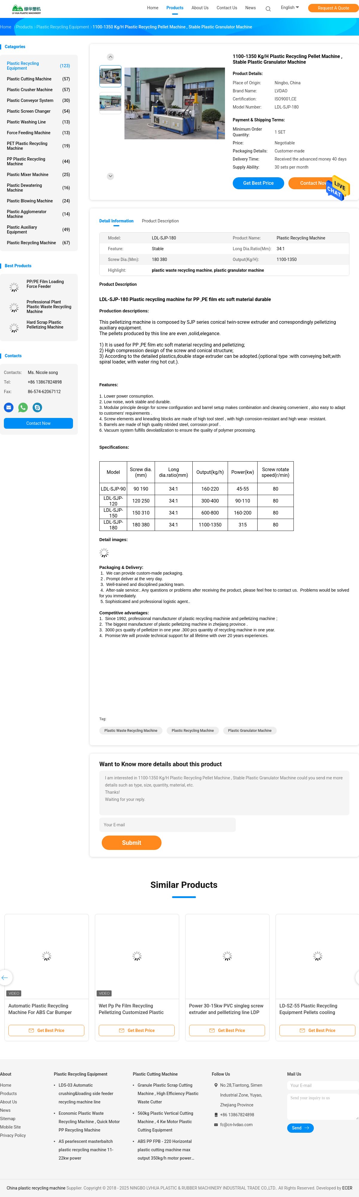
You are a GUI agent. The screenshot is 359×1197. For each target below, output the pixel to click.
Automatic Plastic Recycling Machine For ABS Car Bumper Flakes (40, 1012)
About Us (8, 1102)
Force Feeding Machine (38, 133)
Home (5, 1085)
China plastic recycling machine (36, 1188)
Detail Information (116, 221)
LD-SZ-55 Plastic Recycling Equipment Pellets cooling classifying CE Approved (308, 1012)
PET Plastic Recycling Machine (38, 146)
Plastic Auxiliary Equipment (38, 229)
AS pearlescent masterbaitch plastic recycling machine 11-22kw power (86, 1150)
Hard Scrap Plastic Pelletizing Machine (45, 324)
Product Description (160, 221)
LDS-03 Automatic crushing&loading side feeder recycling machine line (86, 1093)
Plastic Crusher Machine (38, 90)
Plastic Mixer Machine (38, 175)
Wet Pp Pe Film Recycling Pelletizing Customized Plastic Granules (131, 1012)
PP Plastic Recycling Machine (38, 161)
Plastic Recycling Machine (38, 243)
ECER (347, 1188)
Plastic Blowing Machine (38, 201)
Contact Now (38, 423)
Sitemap (7, 1118)
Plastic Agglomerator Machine (38, 214)
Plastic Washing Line (38, 122)
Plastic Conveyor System (38, 100)
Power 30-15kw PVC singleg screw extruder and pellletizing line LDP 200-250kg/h (226, 1012)
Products (8, 1093)
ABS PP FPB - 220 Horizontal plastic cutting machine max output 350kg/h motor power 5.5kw (165, 1150)
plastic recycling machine (193, 731)
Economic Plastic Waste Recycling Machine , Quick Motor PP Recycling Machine (89, 1121)
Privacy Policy (13, 1135)
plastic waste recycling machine (130, 731)
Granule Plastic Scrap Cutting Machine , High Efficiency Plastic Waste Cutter (168, 1093)
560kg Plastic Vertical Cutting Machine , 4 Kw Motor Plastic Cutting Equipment (165, 1121)
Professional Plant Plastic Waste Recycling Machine (49, 307)
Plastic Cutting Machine (38, 79)
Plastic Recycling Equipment (38, 66)
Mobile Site (10, 1127)
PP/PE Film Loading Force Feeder (45, 284)
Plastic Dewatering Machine (38, 188)
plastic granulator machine (250, 731)
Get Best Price (258, 183)
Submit (131, 842)
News (5, 1110)
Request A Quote (333, 8)
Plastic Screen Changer (38, 111)
